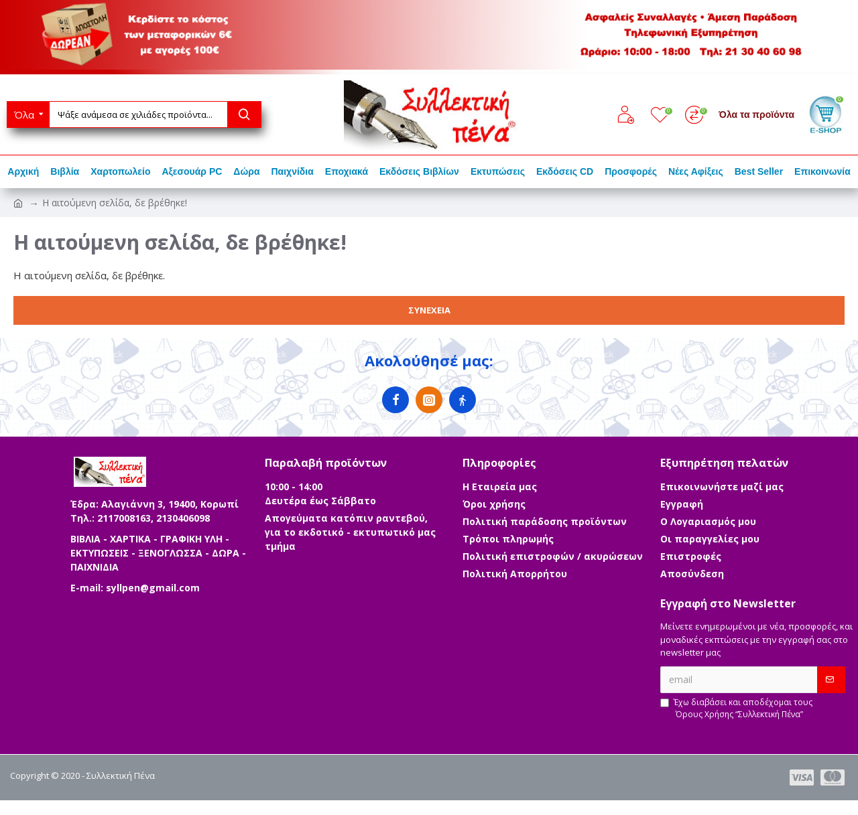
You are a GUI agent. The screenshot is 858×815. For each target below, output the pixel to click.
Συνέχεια (429, 310)
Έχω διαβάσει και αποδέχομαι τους (736, 708)
